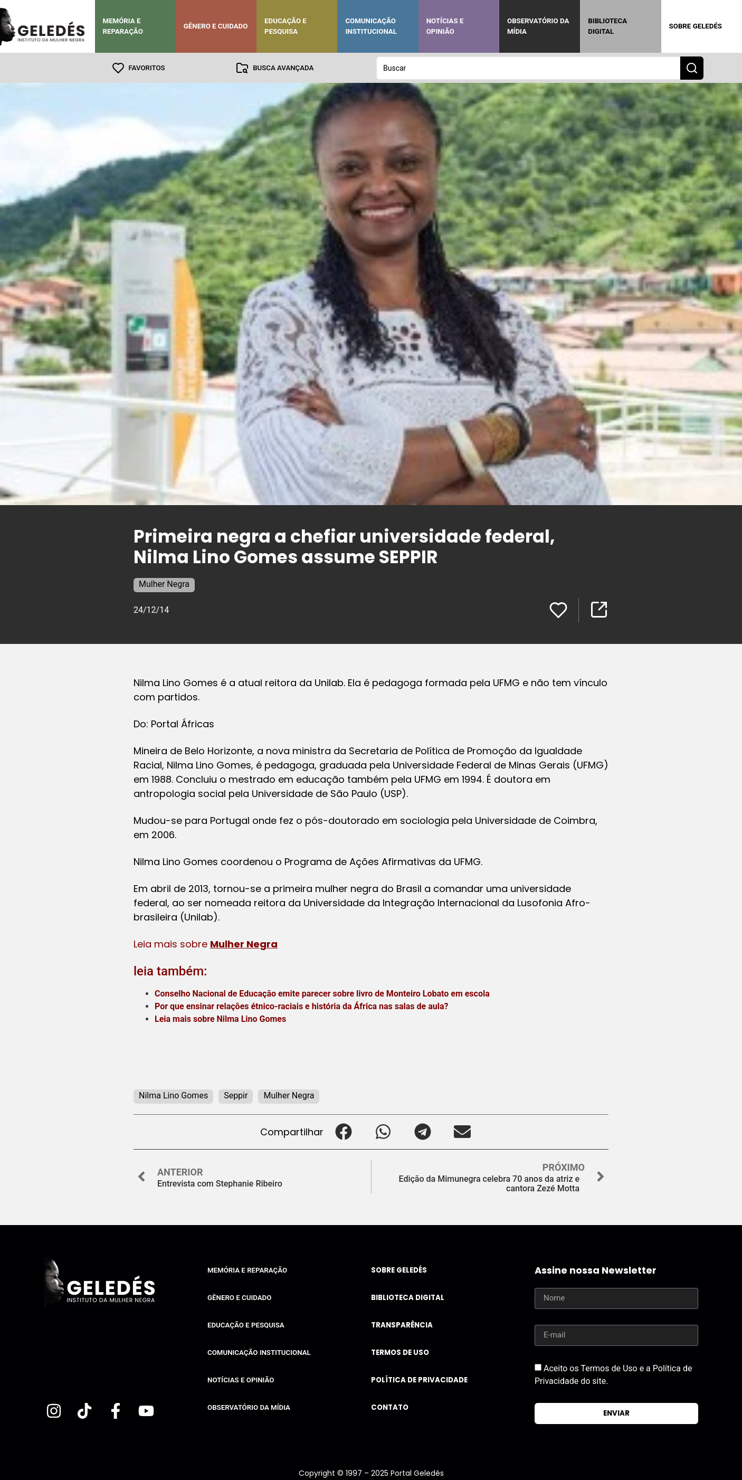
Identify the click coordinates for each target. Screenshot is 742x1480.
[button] (343, 1131)
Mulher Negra (164, 583)
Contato (389, 1407)
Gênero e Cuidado (216, 26)
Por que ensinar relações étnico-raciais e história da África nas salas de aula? (301, 1006)
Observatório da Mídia (538, 26)
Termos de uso (400, 1352)
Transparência (402, 1325)
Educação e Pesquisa (285, 26)
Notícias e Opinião (445, 26)
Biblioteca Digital (607, 26)
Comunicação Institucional (371, 26)
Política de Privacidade (419, 1379)
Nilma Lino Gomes (252, 1018)
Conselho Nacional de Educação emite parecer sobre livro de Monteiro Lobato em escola (323, 993)
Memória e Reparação (123, 26)
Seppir (236, 1095)
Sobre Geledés (695, 26)
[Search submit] (691, 67)
